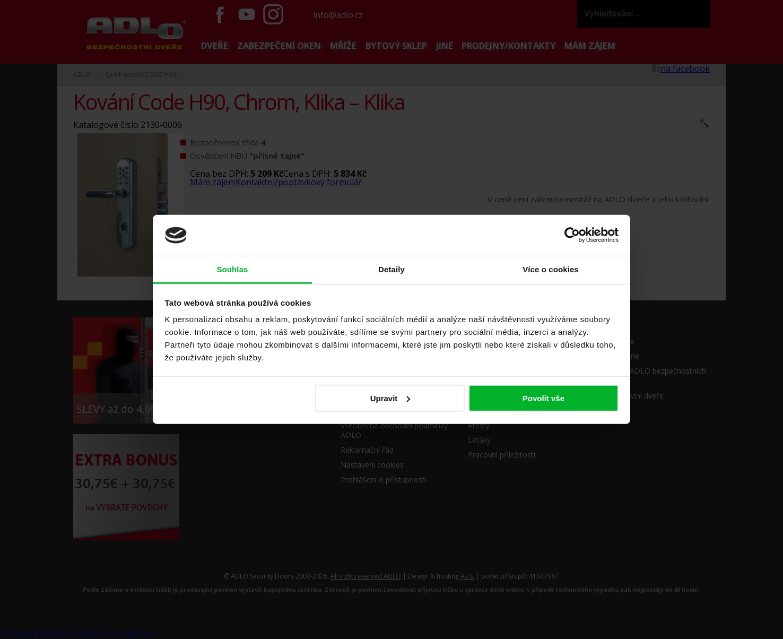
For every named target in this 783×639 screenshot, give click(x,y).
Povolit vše (543, 398)
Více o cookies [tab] (551, 269)
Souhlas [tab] (232, 269)
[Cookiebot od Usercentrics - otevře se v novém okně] (572, 235)
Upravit (390, 398)
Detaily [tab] (391, 269)
